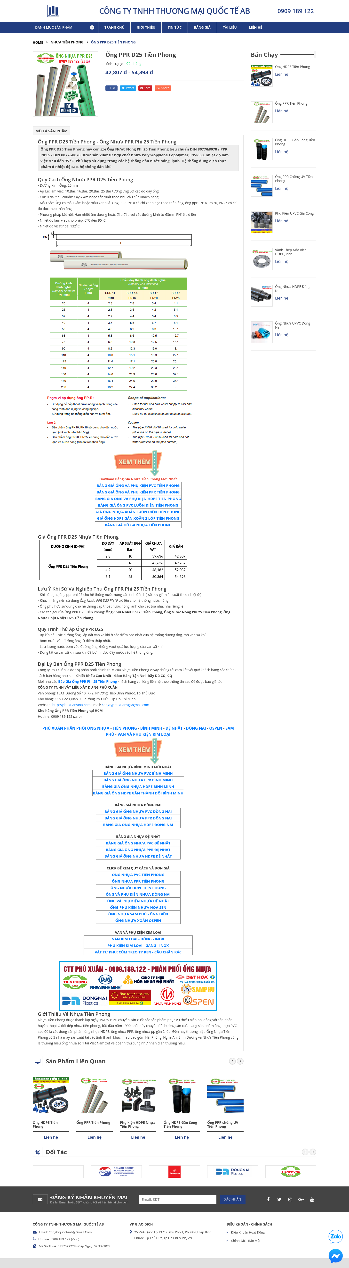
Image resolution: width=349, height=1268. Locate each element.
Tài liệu (230, 27)
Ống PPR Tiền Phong (93, 1122)
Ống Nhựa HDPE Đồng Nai (292, 288)
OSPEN (215, 728)
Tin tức (175, 27)
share (163, 88)
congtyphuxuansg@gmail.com (125, 704)
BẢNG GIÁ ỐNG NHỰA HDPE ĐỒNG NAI (138, 824)
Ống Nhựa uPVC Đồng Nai (292, 325)
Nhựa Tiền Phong (67, 42)
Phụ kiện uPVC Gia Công (294, 213)
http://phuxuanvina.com (71, 704)
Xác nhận (232, 1199)
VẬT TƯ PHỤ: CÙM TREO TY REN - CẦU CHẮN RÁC (138, 952)
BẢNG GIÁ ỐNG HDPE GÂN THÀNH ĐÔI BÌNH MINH (138, 793)
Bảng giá (202, 27)
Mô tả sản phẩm (51, 130)
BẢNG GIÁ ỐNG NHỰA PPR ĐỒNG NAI (138, 818)
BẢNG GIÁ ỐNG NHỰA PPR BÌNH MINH (138, 779)
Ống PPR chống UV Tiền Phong (222, 1124)
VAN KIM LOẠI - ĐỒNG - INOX (138, 938)
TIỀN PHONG (125, 728)
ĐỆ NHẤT (174, 728)
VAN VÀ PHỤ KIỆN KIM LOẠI (144, 734)
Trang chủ (114, 27)
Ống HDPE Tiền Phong (45, 1124)
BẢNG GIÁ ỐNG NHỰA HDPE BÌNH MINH (138, 786)
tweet (128, 88)
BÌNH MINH (151, 728)
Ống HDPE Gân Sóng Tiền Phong (180, 1124)
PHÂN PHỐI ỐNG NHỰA (86, 728)
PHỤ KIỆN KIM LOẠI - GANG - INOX (138, 945)
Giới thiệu (146, 27)
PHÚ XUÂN (52, 728)
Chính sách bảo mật (245, 1240)
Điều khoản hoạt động (247, 1232)
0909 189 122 (296, 11)
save (145, 88)
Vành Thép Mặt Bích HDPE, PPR (291, 252)
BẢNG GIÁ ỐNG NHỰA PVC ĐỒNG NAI (138, 811)
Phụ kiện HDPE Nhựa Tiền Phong (137, 1124)
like (111, 88)
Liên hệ (255, 27)
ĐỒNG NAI (196, 728)
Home (38, 42)
